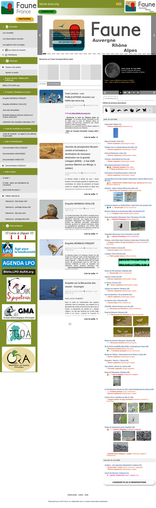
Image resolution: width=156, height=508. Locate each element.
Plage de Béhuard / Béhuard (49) (116, 312)
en (120, 4)
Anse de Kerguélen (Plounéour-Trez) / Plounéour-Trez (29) (125, 217)
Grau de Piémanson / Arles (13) (115, 153)
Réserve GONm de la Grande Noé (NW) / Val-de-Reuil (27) (125, 211)
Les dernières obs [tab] (110, 98)
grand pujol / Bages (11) (113, 124)
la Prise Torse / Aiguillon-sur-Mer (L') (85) (119, 397)
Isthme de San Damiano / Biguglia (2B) (118, 271)
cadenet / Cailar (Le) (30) (113, 277)
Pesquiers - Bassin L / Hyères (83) (116, 360)
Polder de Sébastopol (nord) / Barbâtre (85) (120, 427)
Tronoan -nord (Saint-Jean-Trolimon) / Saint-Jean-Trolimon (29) (127, 240)
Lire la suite (91, 137)
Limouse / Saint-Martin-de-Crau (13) (117, 159)
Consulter (47, 12)
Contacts (80, 494)
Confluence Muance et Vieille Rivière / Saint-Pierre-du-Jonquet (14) (128, 205)
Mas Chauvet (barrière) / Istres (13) (117, 165)
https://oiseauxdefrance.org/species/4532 (81, 267)
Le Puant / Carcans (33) (113, 283)
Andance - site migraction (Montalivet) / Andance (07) (123, 465)
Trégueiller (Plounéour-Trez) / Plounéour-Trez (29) (122, 234)
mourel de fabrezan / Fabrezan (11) (117, 473)
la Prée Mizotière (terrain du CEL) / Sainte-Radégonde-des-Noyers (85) (129, 389)
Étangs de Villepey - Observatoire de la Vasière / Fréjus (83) (125, 354)
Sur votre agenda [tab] (54, 84)
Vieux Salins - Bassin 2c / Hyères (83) (118, 366)
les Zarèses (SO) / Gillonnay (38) (116, 300)
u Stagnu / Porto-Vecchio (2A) (115, 254)
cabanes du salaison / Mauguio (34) (117, 288)
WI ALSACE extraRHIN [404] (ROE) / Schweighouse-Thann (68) (126, 346)
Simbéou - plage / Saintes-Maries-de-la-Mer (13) (121, 188)
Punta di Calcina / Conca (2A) (115, 248)
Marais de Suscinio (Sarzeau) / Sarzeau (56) (120, 340)
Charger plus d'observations (129, 482)
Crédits (86, 494)
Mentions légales (72, 494)
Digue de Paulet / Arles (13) (114, 141)
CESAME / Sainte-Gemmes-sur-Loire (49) (119, 306)
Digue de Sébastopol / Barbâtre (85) (117, 372)
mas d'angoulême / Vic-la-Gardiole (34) (118, 294)
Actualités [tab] (43, 84)
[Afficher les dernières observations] (114, 103)
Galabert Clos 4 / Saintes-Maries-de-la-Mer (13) (121, 147)
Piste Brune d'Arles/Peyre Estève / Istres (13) (120, 173)
